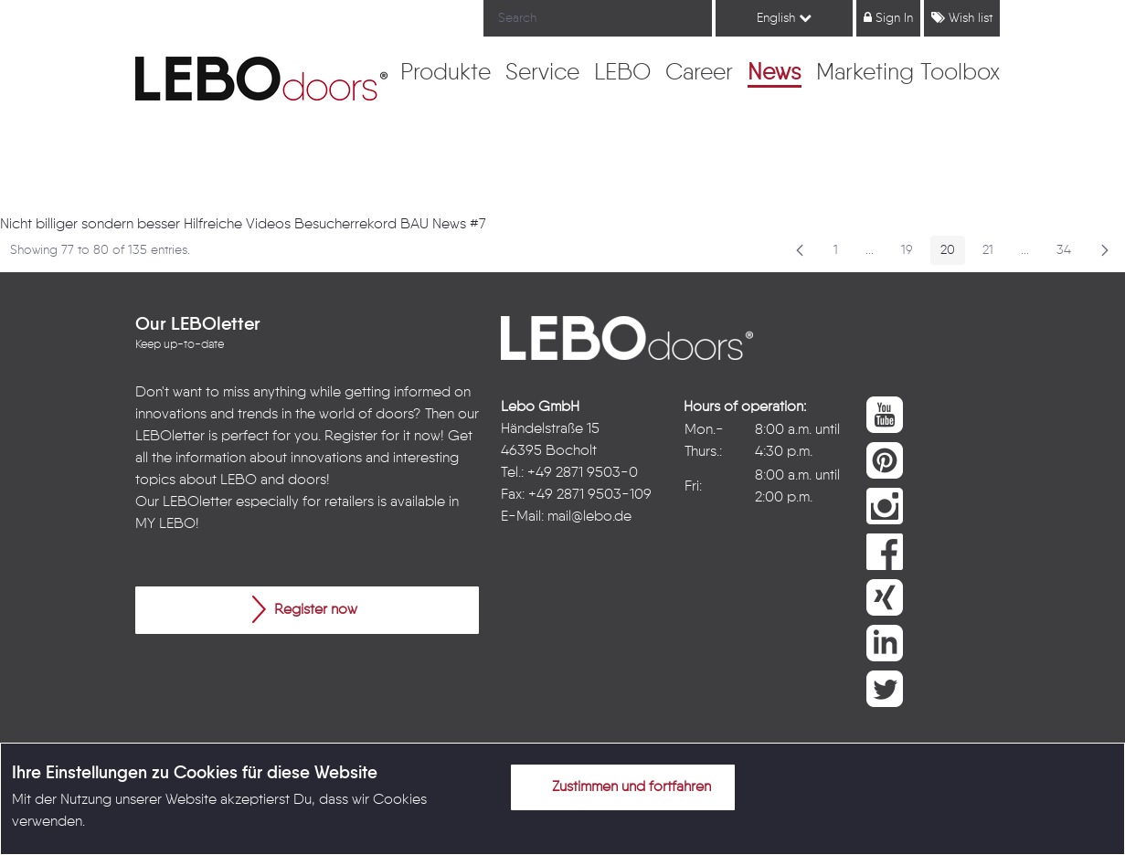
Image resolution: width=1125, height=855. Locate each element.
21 (992, 253)
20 (952, 253)
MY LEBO (165, 524)
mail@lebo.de (589, 517)
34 (1068, 253)
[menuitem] (445, 74)
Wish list (961, 18)
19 (912, 253)
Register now (304, 609)
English (784, 18)
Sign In (888, 18)
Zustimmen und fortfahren (620, 786)
